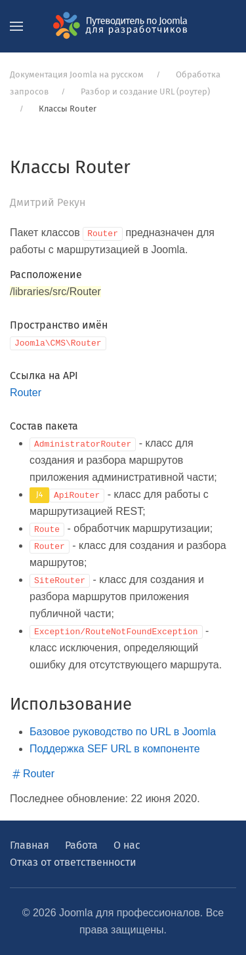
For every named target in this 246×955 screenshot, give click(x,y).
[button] (16, 26)
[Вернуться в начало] (123, 26)
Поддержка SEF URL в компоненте (115, 748)
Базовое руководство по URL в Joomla (123, 731)
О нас (126, 845)
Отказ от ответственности (73, 862)
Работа (81, 845)
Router (25, 392)
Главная (29, 845)
